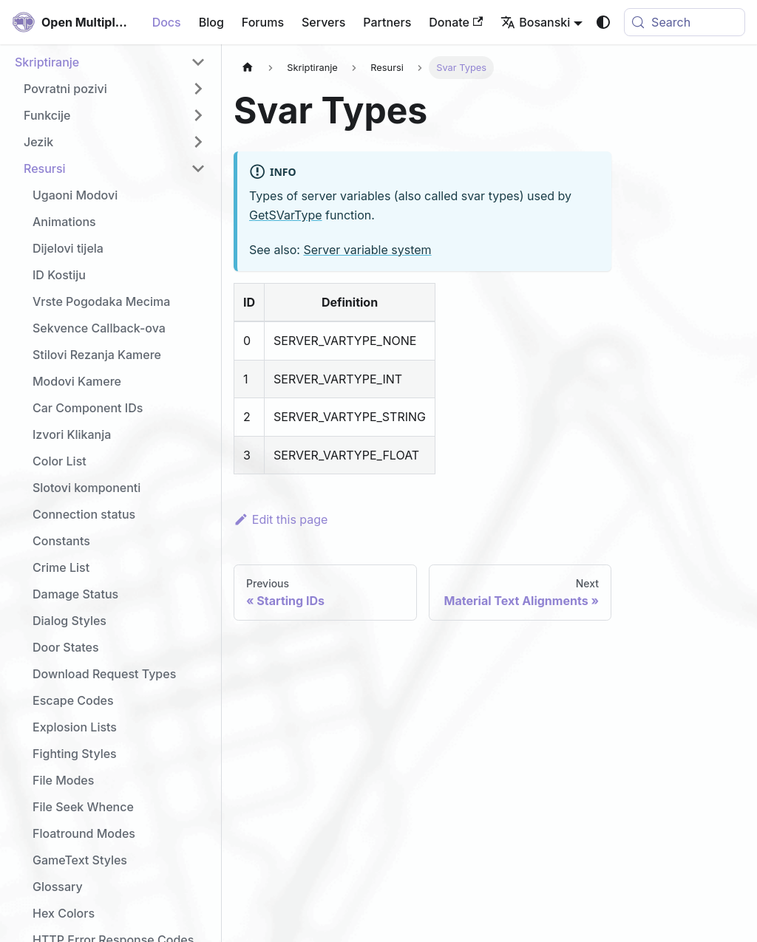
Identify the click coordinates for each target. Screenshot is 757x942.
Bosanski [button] (535, 22)
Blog (211, 22)
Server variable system (367, 249)
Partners (387, 22)
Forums (263, 22)
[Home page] (248, 67)
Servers (323, 22)
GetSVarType (285, 215)
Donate (456, 22)
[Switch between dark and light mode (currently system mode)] (603, 22)
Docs (166, 22)
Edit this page (280, 519)
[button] (110, 62)
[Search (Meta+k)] (684, 22)
